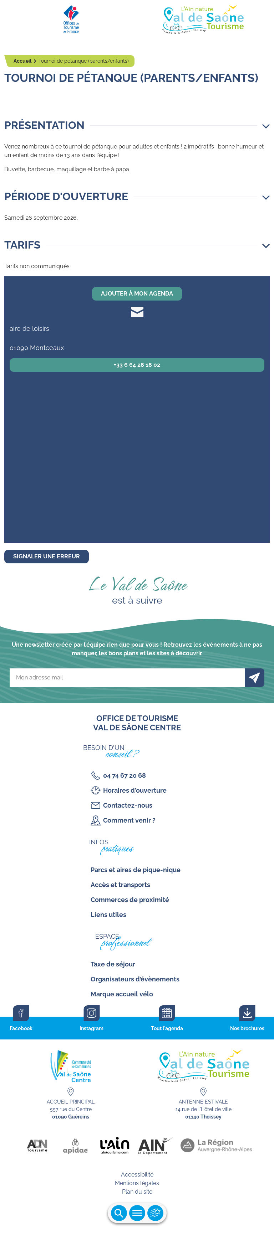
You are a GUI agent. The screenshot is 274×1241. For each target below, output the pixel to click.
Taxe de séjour (113, 964)
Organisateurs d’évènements (135, 979)
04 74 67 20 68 (124, 775)
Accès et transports (120, 884)
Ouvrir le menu (137, 1213)
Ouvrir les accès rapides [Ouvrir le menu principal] (155, 1213)
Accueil (23, 61)
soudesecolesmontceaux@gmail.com (137, 312)
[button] (137, 125)
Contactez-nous (127, 805)
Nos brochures (247, 1028)
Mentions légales (137, 1183)
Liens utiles (108, 914)
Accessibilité (137, 1174)
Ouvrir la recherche (119, 1213)
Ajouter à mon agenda (137, 293)
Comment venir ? (129, 820)
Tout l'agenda (167, 1028)
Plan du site (137, 1191)
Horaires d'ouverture (135, 790)
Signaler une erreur (46, 556)
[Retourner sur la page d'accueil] (137, 18)
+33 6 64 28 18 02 (137, 364)
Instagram (91, 1028)
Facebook (21, 1028)
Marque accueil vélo (122, 994)
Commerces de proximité (130, 899)
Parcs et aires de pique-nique (136, 870)
